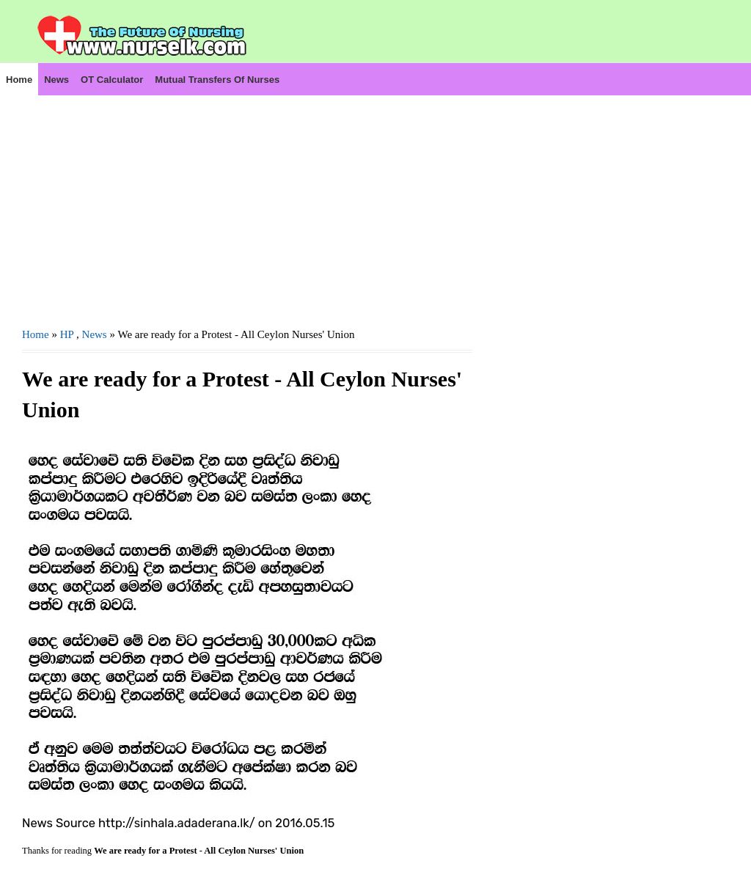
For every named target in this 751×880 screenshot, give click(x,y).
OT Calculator (112, 79)
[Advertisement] (247, 198)
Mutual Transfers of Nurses (217, 79)
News (56, 79)
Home (19, 79)
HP (67, 334)
